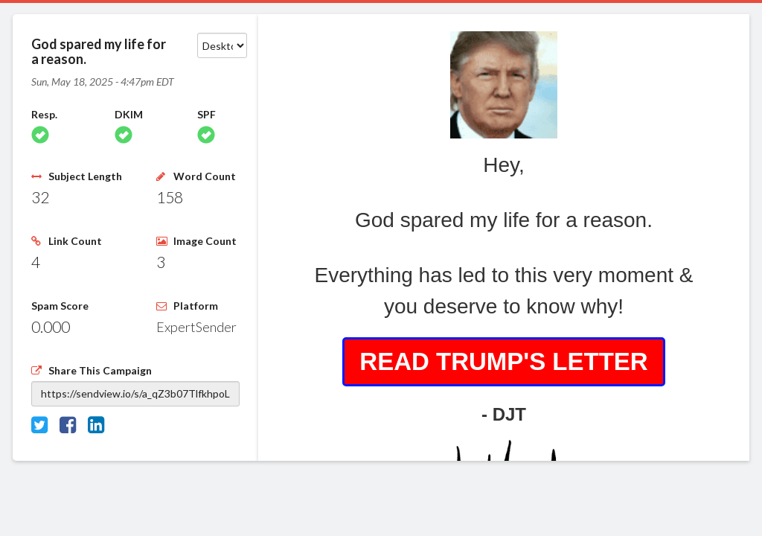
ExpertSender (196, 327)
